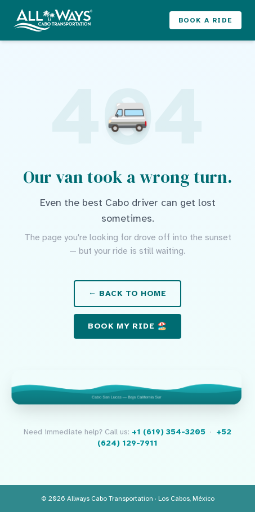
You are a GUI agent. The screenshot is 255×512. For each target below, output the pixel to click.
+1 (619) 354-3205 (168, 432)
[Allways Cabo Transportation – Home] (53, 20)
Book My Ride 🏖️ (127, 326)
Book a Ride (205, 20)
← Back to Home (127, 293)
